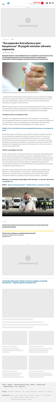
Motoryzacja (21, 397)
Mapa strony (22, 386)
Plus (45, 391)
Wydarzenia (48, 395)
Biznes (16, 397)
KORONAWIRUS (26, 225)
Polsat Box (49, 391)
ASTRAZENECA (6, 225)
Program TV (32, 395)
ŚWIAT (38, 225)
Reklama (33, 384)
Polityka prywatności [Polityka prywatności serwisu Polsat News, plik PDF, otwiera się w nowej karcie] (8, 386)
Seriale (32, 397)
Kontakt (4, 384)
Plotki (42, 395)
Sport (23, 391)
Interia (12, 395)
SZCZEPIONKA (45, 225)
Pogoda (27, 391)
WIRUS (13, 227)
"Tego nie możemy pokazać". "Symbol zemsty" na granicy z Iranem (28, 185)
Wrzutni (10, 181)
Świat (12, 39)
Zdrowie (27, 397)
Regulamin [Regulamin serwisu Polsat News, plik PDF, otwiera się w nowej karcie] (9, 384)
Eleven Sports (33, 391)
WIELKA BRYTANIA (6, 227)
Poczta (16, 395)
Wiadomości (18, 391)
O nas (16, 386)
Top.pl (36, 397)
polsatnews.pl (6, 39)
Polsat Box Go (11, 391)
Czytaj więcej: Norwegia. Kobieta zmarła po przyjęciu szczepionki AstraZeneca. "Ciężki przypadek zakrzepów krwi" (24, 282)
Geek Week (40, 391)
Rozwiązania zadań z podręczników (19, 399)
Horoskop (38, 395)
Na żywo (26, 395)
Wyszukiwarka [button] (53, 3)
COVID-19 (13, 225)
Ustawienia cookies (40, 384)
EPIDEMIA (19, 225)
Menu (3, 4)
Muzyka (29, 399)
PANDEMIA (33, 225)
